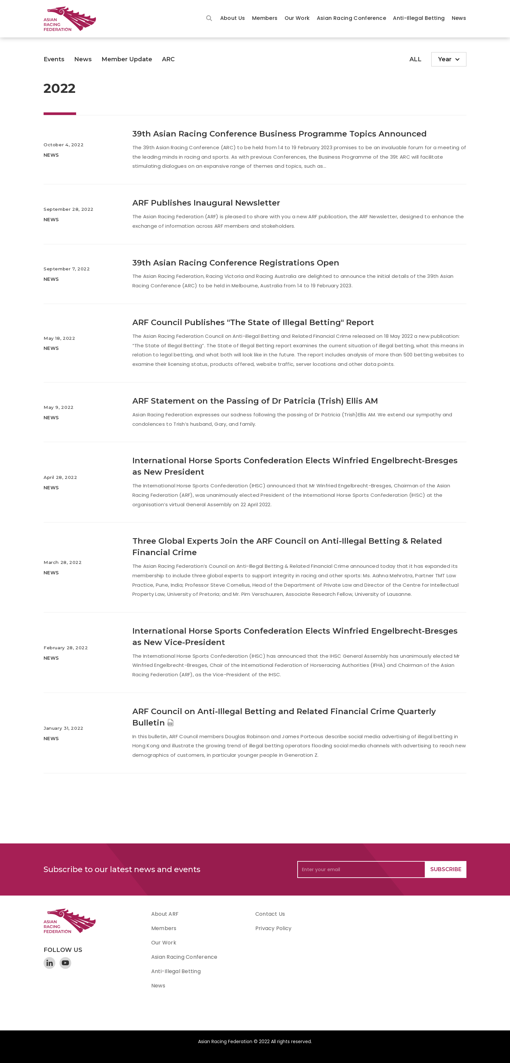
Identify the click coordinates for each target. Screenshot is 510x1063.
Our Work (297, 18)
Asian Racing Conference (351, 18)
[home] (73, 19)
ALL (415, 59)
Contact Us (270, 914)
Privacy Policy (273, 928)
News (459, 18)
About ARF (165, 914)
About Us (232, 18)
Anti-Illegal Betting (419, 18)
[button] (233, 18)
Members (265, 18)
